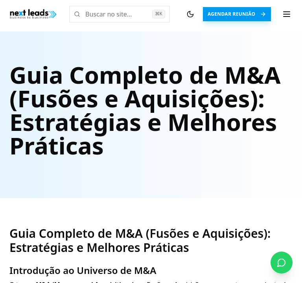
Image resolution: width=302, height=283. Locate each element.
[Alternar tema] (190, 14)
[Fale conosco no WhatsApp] (282, 263)
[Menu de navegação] (286, 14)
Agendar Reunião (237, 14)
